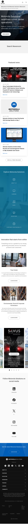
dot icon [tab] (9, 370)
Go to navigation (26, 2)
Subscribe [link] (14, 451)
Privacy (3, 505)
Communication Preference (5, 514)
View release (14, 354)
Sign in (22, 2)
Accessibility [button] (12, 513)
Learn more (14, 280)
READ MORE (6, 34)
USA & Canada (14, 519)
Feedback (18, 513)
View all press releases (14, 160)
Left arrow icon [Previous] (1, 349)
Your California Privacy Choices (23, 507)
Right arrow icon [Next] (27, 349)
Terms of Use (10, 506)
